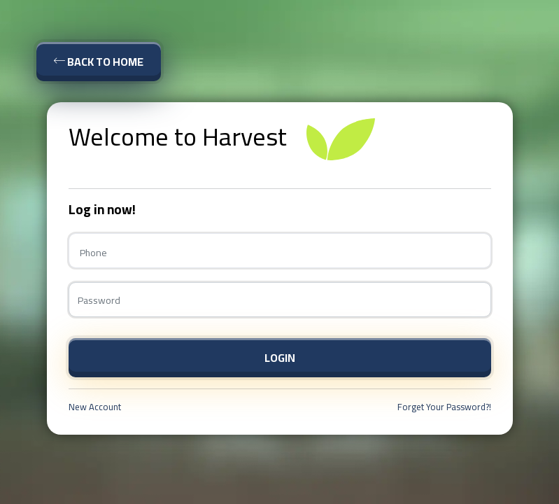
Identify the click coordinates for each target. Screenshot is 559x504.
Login (279, 357)
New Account (95, 406)
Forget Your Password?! (444, 406)
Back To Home (98, 61)
